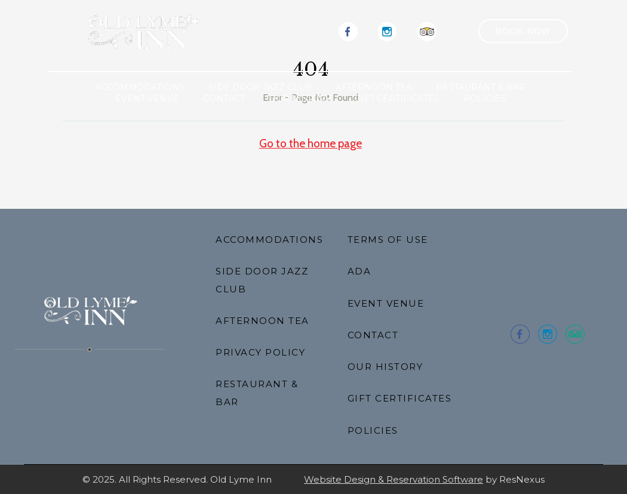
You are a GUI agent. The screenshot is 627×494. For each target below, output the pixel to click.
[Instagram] (387, 30)
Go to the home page (310, 143)
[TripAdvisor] (426, 30)
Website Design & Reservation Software (393, 479)
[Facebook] (348, 30)
